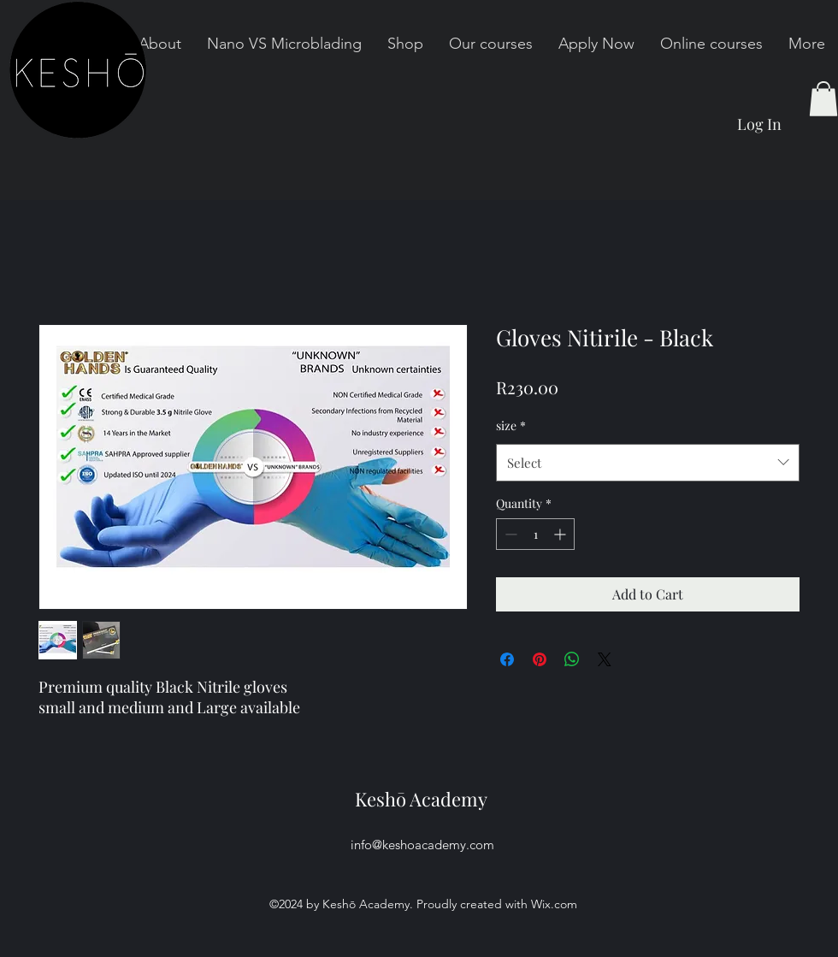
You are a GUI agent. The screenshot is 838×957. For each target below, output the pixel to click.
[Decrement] (509, 534)
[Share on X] (604, 659)
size (511, 425)
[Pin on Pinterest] (539, 659)
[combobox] (648, 462)
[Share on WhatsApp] (572, 659)
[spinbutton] (535, 534)
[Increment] (561, 534)
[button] (823, 98)
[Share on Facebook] (507, 659)
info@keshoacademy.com (422, 844)
